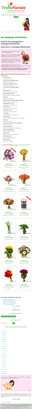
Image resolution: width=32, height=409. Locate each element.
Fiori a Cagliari (4, 339)
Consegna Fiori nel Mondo (6, 402)
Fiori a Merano (4, 337)
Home (2, 37)
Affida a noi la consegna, (16, 15)
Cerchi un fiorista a (16, 12)
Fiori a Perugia (4, 350)
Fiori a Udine (4, 357)
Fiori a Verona (4, 348)
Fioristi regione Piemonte (9, 37)
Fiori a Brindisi (4, 341)
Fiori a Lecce (4, 330)
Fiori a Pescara (4, 362)
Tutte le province (4, 373)
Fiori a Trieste (4, 371)
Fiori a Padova (4, 346)
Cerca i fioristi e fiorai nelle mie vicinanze (8, 316)
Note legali (22, 407)
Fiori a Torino (4, 364)
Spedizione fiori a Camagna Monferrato (10, 303)
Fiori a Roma (4, 332)
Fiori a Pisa (3, 360)
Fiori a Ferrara (4, 353)
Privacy (29, 407)
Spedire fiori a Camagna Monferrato (9, 302)
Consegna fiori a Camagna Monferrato (9, 300)
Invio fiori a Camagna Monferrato (8, 304)
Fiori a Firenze (4, 355)
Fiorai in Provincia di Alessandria (20, 37)
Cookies (26, 407)
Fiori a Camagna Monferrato (8, 299)
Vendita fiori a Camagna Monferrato (9, 301)
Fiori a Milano (4, 334)
